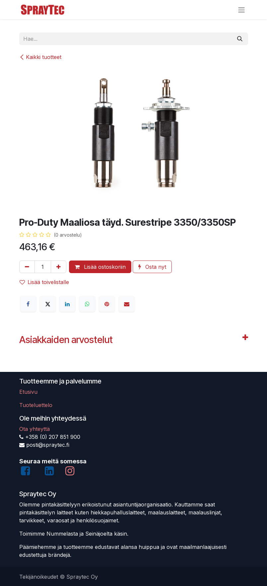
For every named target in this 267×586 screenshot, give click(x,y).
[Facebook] (28, 304)
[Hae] (240, 38)
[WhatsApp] (87, 304)
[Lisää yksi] (58, 267)
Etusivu (28, 391)
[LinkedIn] (67, 304)
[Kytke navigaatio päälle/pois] (241, 10)
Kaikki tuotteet (40, 57)
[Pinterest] (107, 304)
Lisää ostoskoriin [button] (100, 267)
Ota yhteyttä (34, 429)
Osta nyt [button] (152, 267)
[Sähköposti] (127, 304)
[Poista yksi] (27, 267)
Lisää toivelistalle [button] (44, 282)
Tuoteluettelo (35, 405)
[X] (48, 304)
